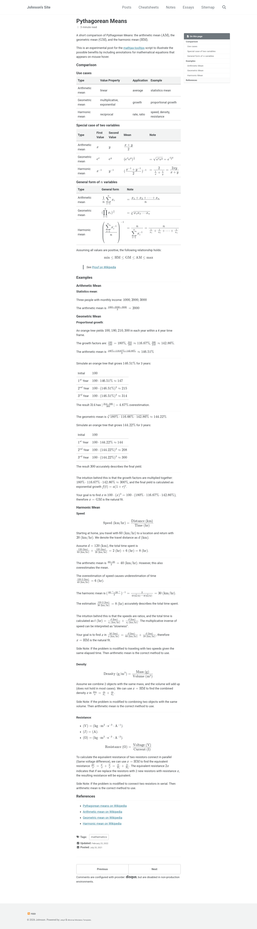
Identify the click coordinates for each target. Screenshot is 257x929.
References (192, 82)
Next (154, 871)
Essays (186, 7)
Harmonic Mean (195, 77)
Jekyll (63, 919)
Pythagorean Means (101, 21)
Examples (191, 62)
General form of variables (200, 56)
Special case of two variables (201, 52)
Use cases (193, 47)
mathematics (99, 837)
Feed (32, 913)
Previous (102, 871)
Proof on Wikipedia (104, 267)
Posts (124, 7)
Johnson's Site (39, 7)
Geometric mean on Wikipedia (102, 817)
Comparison (192, 42)
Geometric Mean (195, 72)
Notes (169, 7)
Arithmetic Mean (195, 67)
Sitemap (206, 7)
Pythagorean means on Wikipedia (105, 806)
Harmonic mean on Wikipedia (102, 823)
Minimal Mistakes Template (84, 919)
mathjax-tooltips (134, 48)
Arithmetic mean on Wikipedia (102, 811)
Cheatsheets (147, 7)
